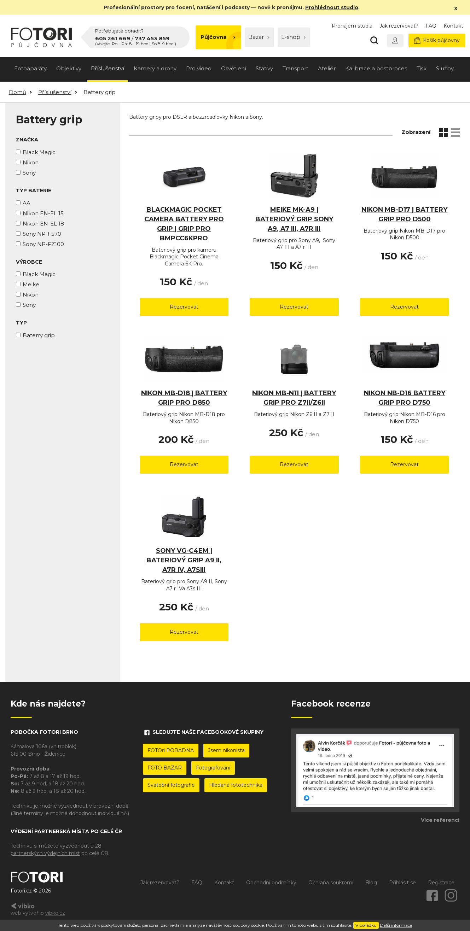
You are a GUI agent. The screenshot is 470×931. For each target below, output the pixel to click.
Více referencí (440, 820)
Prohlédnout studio (331, 7)
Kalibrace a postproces (376, 68)
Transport (295, 68)
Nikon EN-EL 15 (43, 213)
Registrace (441, 882)
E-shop (293, 37)
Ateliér (327, 68)
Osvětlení (233, 68)
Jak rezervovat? (398, 26)
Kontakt (453, 26)
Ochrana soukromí (330, 882)
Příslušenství (107, 68)
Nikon (31, 162)
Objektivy (68, 68)
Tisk (422, 68)
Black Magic (39, 152)
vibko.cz (55, 913)
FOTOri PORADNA (170, 750)
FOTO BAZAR (164, 768)
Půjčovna (218, 37)
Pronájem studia (352, 26)
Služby (445, 68)
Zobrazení (415, 132)
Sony (29, 172)
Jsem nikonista (226, 750)
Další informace (396, 925)
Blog (371, 882)
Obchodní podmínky (271, 882)
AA (26, 203)
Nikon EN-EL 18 (43, 223)
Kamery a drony (155, 68)
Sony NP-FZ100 (43, 244)
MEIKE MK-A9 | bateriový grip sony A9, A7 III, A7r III (294, 219)
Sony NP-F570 (42, 233)
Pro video (198, 68)
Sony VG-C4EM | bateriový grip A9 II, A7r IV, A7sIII (183, 560)
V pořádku (366, 925)
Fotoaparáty (30, 68)
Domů (17, 92)
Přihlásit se (402, 882)
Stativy (264, 68)
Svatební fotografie (171, 785)
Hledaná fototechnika (235, 785)
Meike (31, 284)
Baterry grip (39, 335)
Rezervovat (184, 307)
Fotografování (213, 768)
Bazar (258, 37)
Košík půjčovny (437, 40)
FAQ (430, 26)
